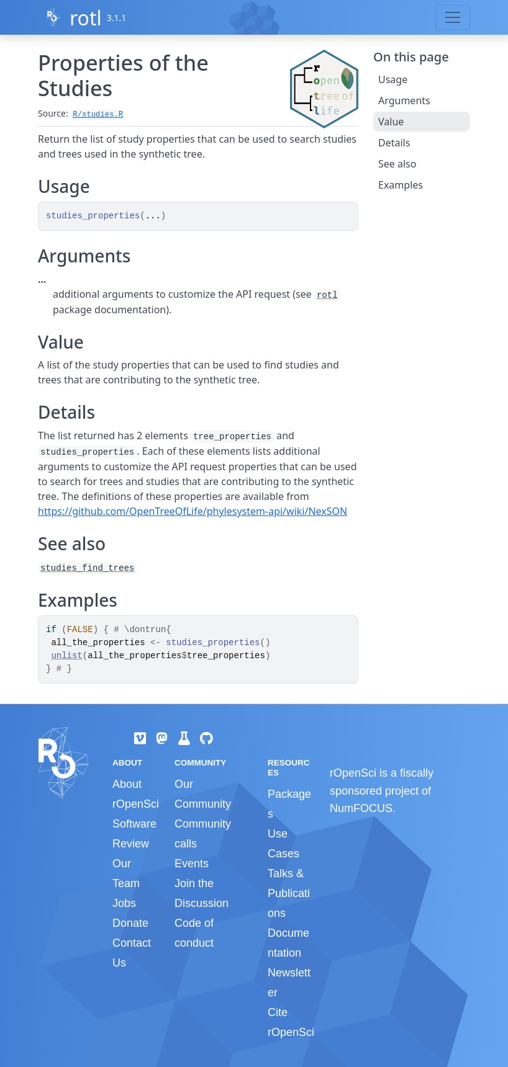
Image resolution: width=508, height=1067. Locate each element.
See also (397, 164)
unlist (66, 656)
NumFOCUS (361, 808)
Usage (392, 79)
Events (192, 863)
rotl (86, 18)
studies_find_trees (87, 568)
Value (391, 121)
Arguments (404, 100)
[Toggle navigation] (452, 17)
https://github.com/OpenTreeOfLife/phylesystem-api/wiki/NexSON (192, 511)
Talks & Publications (289, 893)
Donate (130, 923)
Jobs (124, 903)
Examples (400, 185)
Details (394, 143)
